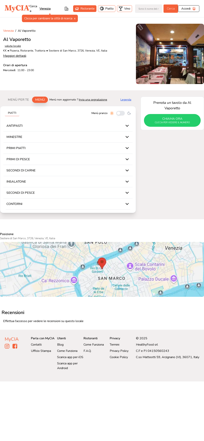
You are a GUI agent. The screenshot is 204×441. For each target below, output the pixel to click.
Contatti (36, 344)
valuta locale (13, 46)
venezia (45, 8)
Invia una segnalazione (93, 99)
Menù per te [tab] (18, 100)
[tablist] (26, 100)
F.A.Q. (87, 351)
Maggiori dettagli (14, 56)
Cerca (171, 8)
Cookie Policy (119, 357)
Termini (114, 344)
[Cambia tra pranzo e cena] (120, 113)
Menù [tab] (40, 100)
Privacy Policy (119, 351)
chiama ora (172, 120)
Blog (60, 344)
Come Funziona (67, 351)
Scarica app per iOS (70, 357)
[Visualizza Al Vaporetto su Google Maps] (102, 269)
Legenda (125, 99)
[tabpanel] (68, 159)
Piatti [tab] (12, 113)
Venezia (8, 31)
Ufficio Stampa (41, 351)
